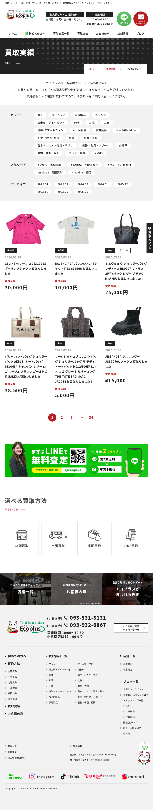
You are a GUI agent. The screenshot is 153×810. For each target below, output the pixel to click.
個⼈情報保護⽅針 (17, 757)
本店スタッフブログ (133, 689)
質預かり (12, 693)
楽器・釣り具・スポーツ (90, 697)
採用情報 (77, 745)
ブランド (100, 115)
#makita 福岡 (81, 172)
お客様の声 (15, 714)
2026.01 (102, 184)
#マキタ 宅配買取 (49, 165)
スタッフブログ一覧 (133, 700)
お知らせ (12, 745)
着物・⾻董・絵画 (86, 702)
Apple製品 (79, 130)
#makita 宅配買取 (50, 172)
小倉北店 (130, 717)
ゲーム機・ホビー (86, 664)
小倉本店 (127, 664)
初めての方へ (17, 656)
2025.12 (122, 184)
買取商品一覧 (58, 656)
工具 (106, 122)
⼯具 (51, 686)
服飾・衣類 (90, 138)
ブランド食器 (77, 153)
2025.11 (43, 191)
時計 (77, 122)
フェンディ (59, 115)
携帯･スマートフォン (51, 130)
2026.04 (43, 184)
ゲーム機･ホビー (126, 130)
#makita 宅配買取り (84, 165)
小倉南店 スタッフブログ (135, 695)
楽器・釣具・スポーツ (96, 145)
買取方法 (14, 664)
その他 (98, 153)
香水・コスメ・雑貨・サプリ (55, 145)
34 (91, 417)
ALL (40, 115)
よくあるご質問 (131, 628)
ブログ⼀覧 (131, 681)
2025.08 (82, 191)
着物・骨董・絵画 (48, 153)
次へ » (101, 417)
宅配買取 (12, 682)
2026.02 (82, 184)
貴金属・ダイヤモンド (51, 122)
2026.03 (62, 184)
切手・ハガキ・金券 (88, 675)
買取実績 (14, 706)
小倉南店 (127, 669)
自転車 (123, 145)
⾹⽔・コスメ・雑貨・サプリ (92, 691)
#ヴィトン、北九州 (119, 165)
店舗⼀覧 (129, 656)
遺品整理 (12, 699)
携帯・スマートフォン (60, 691)
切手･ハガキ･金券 (48, 138)
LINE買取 (12, 688)
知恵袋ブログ (130, 722)
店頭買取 (12, 671)
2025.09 (62, 191)
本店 (128, 705)
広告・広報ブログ (132, 727)
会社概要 (12, 751)
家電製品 (80, 115)
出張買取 (12, 677)
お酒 (91, 122)
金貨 (71, 138)
